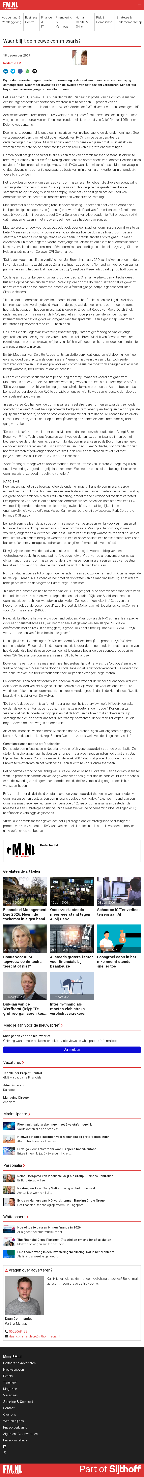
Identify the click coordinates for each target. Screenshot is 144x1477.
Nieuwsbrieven (13, 1369)
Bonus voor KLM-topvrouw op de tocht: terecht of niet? (22, 962)
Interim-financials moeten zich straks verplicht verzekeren (68, 1009)
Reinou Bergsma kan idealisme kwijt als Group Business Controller (65, 1176)
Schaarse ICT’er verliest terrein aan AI (118, 912)
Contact (9, 1408)
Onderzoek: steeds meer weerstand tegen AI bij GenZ (70, 914)
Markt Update (15, 1113)
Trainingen (10, 1382)
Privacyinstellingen (16, 1440)
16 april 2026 (12, 902)
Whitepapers (14, 1216)
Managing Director (16, 1097)
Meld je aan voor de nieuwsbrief (31, 1025)
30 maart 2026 (107, 950)
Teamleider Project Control (22, 1073)
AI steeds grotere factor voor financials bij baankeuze (71, 962)
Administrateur (14, 1085)
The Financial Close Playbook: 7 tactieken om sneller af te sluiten (64, 1240)
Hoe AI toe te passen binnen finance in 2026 (49, 1227)
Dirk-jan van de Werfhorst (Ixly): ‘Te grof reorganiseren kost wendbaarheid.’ (24, 1009)
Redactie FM (12, 63)
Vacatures (12, 1062)
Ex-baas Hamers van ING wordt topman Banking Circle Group (61, 1200)
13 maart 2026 (60, 997)
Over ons (9, 1414)
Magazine (10, 1389)
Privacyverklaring (15, 1427)
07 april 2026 (12, 950)
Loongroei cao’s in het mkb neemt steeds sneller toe (116, 962)
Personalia (12, 1165)
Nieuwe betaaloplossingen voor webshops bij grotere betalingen (63, 1137)
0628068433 (18, 1331)
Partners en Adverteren (19, 1363)
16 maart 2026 (13, 997)
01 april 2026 (59, 950)
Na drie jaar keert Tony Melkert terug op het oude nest (56, 1188)
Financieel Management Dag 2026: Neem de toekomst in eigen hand (25, 914)
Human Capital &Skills (82, 22)
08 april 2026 (106, 902)
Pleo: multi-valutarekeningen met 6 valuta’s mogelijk (54, 1124)
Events (8, 1376)
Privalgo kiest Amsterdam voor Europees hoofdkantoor (56, 1149)
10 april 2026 (59, 902)
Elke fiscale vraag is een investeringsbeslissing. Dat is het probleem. (66, 1252)
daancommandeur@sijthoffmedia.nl (34, 1336)
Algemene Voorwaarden (20, 1434)
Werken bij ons (13, 1421)
